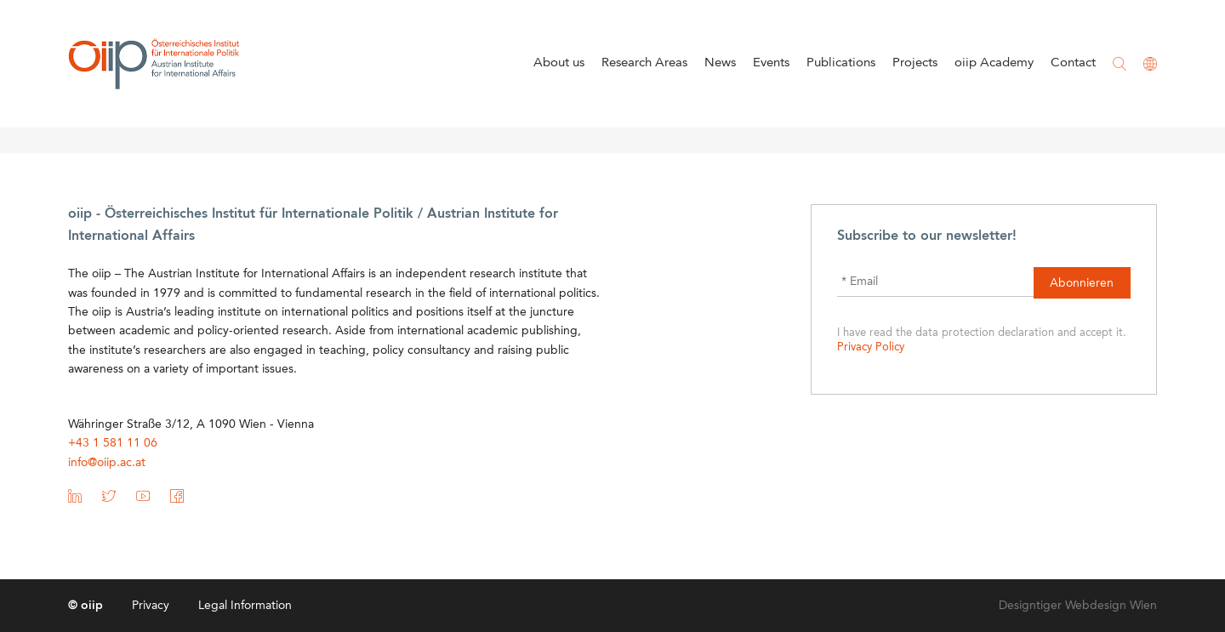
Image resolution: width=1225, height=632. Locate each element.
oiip (154, 63)
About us (558, 63)
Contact (1073, 63)
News (720, 63)
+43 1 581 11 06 (112, 443)
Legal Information (245, 606)
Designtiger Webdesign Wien (1078, 606)
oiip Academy (994, 63)
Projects (914, 63)
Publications (840, 63)
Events (771, 63)
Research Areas (644, 63)
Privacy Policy (870, 347)
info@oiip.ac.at (106, 463)
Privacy (150, 606)
